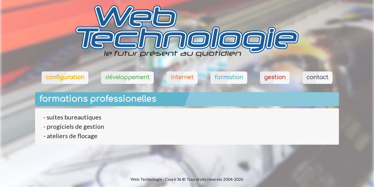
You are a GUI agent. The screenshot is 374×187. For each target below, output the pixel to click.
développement (127, 77)
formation (229, 77)
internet (182, 77)
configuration (65, 77)
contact (317, 77)
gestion (274, 77)
